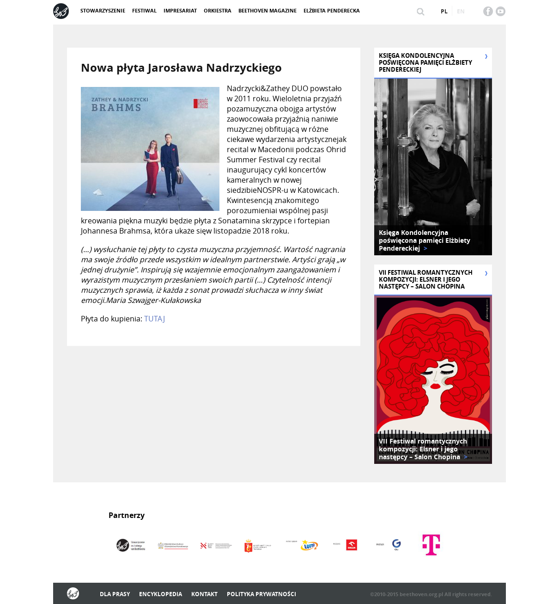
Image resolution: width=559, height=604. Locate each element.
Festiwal (144, 10)
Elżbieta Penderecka (332, 10)
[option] (433, 167)
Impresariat (180, 10)
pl (444, 11)
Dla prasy (115, 594)
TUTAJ (154, 319)
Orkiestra (217, 10)
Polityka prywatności (261, 594)
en (461, 11)
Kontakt (204, 594)
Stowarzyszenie (102, 10)
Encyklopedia (160, 594)
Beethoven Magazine (267, 10)
